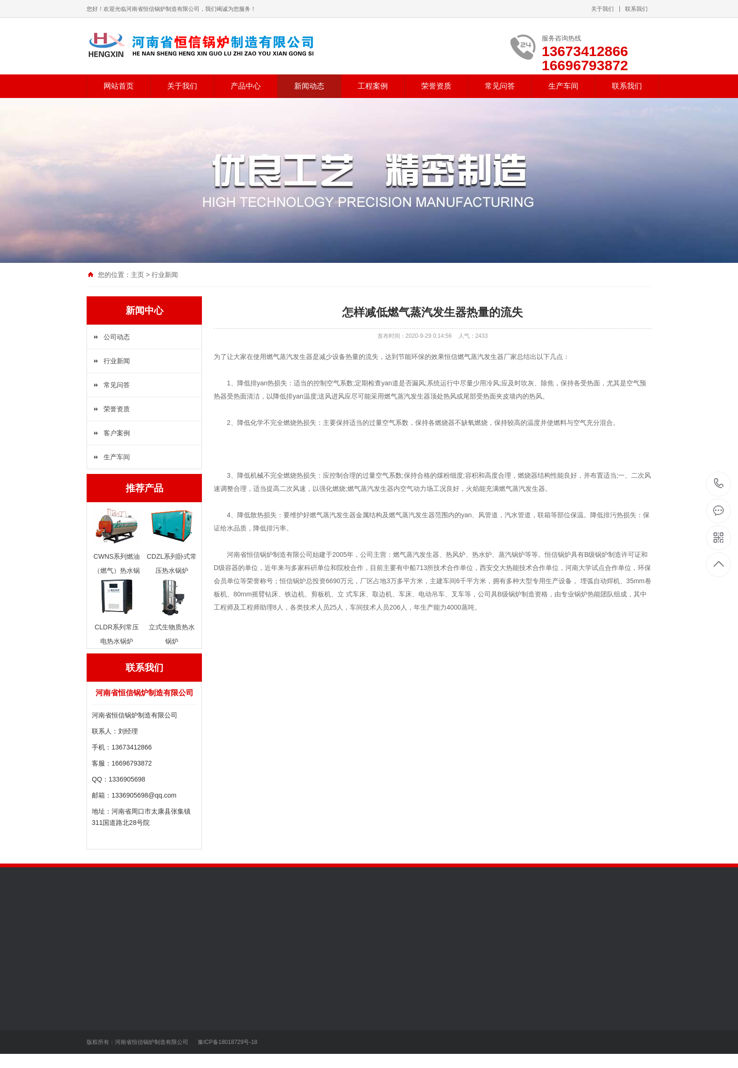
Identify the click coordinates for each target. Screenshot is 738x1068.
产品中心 (246, 86)
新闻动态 (309, 86)
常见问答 (500, 86)
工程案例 (373, 86)
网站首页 (119, 86)
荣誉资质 (436, 86)
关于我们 (602, 9)
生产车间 (563, 86)
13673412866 (718, 484)
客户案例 (117, 433)
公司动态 (117, 337)
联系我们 (636, 9)
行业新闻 (117, 361)
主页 (137, 274)
